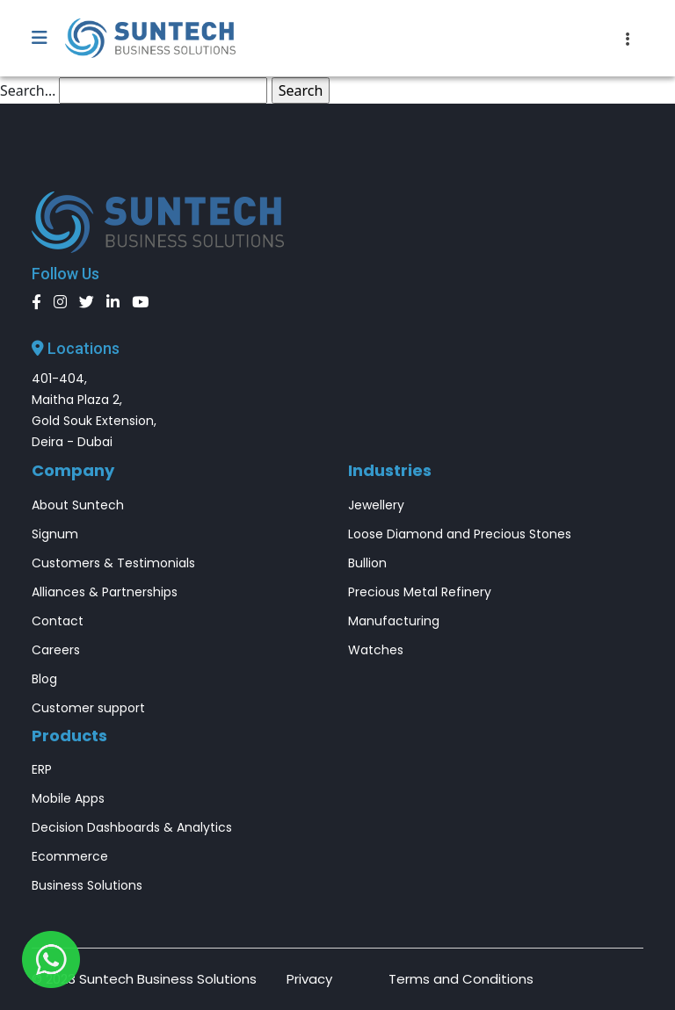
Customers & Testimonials (113, 563)
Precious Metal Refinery (419, 592)
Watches (375, 650)
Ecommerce (70, 856)
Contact (57, 621)
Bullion (367, 563)
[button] (48, 38)
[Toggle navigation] (628, 39)
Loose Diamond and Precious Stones (459, 534)
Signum (55, 534)
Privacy (309, 979)
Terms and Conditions (460, 979)
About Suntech (78, 505)
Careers (56, 650)
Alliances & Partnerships (105, 592)
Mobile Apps (68, 798)
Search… (27, 90)
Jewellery (376, 505)
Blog (44, 679)
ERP (42, 769)
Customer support (88, 708)
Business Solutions (87, 885)
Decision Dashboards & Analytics (132, 827)
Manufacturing (393, 621)
